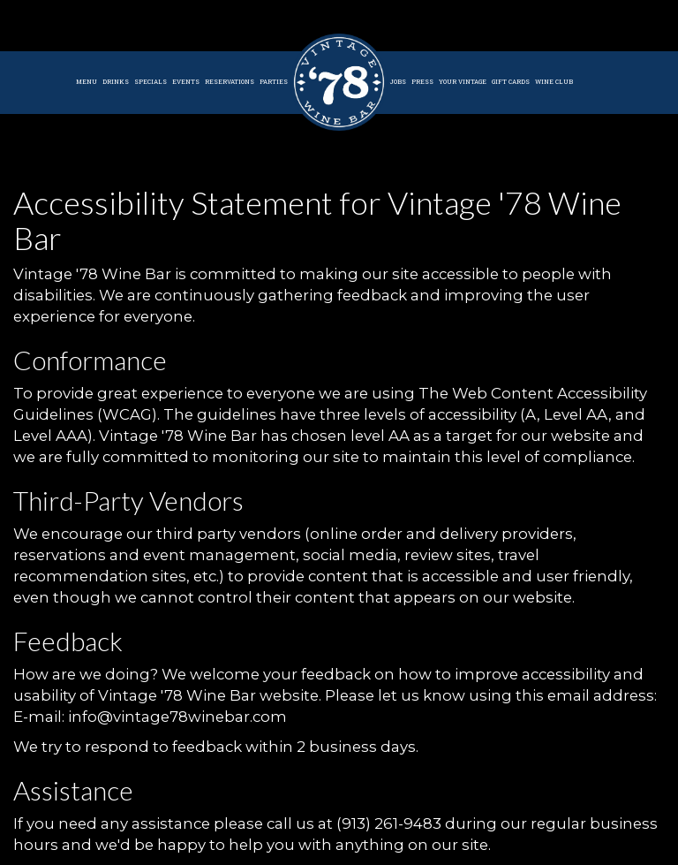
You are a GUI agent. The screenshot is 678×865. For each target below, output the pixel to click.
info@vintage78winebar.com (177, 716)
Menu (86, 82)
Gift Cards (511, 82)
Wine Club (554, 82)
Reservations (229, 82)
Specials (150, 82)
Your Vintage (462, 82)
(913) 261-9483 (388, 823)
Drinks (115, 82)
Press (422, 82)
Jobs (398, 82)
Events (186, 82)
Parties (274, 82)
